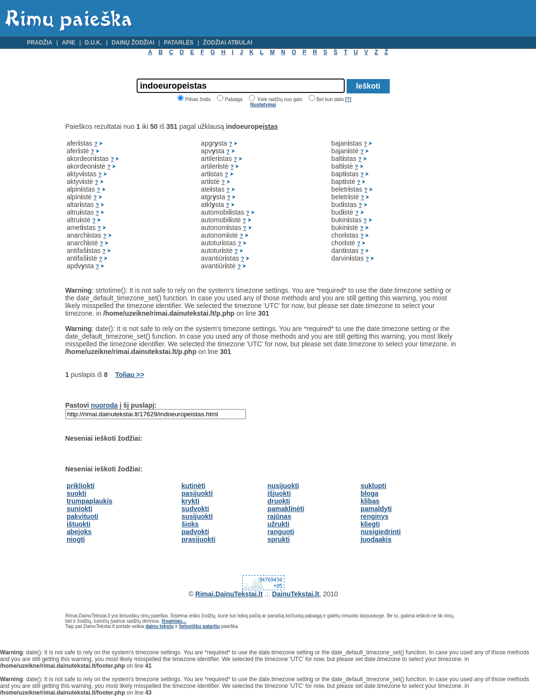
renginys (374, 516)
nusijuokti (283, 486)
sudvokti (196, 509)
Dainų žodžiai (133, 42)
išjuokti (279, 493)
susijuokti (197, 516)
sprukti (279, 539)
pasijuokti (197, 493)
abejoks (79, 532)
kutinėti (194, 486)
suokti (76, 493)
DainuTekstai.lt (295, 594)
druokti (279, 501)
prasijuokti (199, 539)
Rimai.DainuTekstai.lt (229, 594)
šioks (190, 524)
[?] (348, 99)
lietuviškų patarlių (199, 626)
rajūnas (279, 516)
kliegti (370, 524)
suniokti (80, 509)
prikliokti (80, 486)
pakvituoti (82, 516)
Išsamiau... (174, 621)
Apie (68, 42)
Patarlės (179, 42)
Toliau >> (129, 374)
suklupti (373, 486)
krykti (190, 501)
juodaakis (376, 539)
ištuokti (79, 524)
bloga (369, 493)
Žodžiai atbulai (228, 42)
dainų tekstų (159, 626)
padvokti (196, 532)
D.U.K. (93, 42)
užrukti (279, 524)
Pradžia (39, 42)
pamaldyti (376, 509)
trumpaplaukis (90, 501)
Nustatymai (263, 104)
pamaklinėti (286, 509)
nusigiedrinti (381, 532)
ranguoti (281, 532)
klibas (370, 501)
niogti (76, 539)
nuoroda (104, 405)
